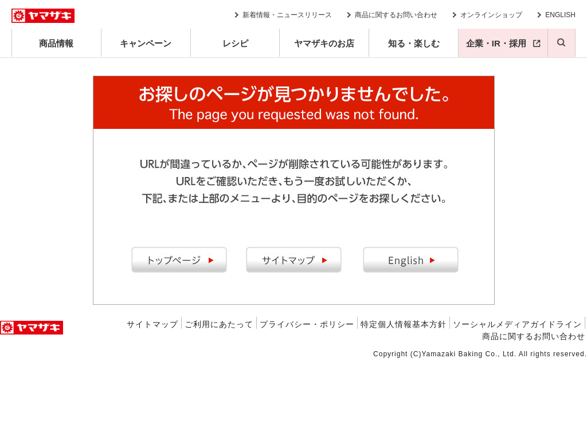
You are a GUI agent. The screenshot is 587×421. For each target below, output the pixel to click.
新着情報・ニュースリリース (287, 15)
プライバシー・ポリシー (307, 324)
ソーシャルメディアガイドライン (517, 324)
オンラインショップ (491, 15)
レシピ (235, 43)
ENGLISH (560, 15)
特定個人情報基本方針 (404, 324)
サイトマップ (152, 324)
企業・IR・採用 (496, 43)
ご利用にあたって (219, 324)
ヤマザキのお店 (324, 43)
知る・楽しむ (414, 43)
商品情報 (56, 43)
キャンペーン (145, 43)
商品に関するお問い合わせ (396, 15)
